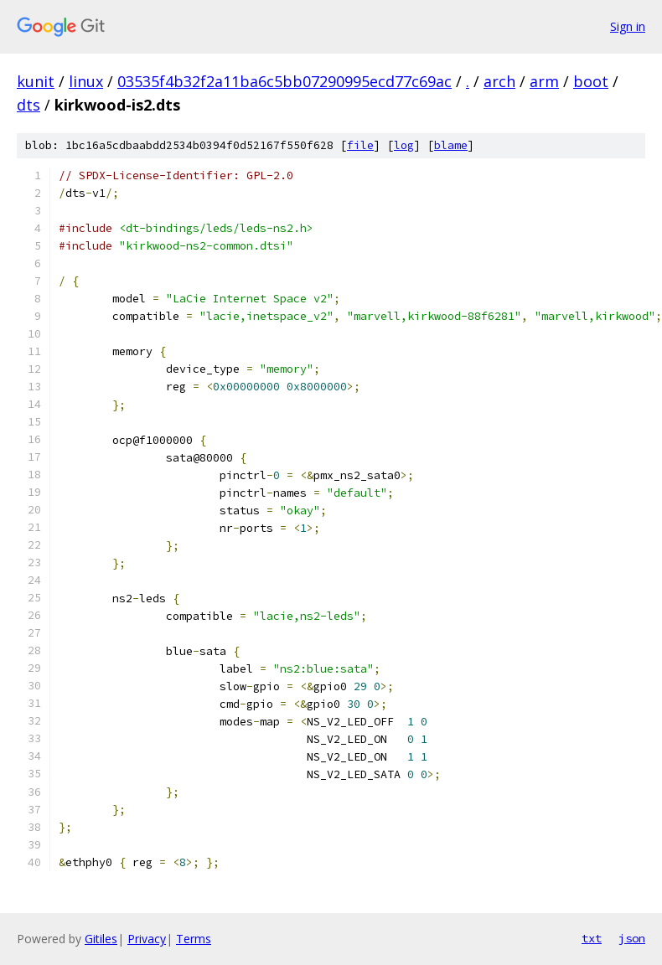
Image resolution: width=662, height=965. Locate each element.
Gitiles (101, 939)
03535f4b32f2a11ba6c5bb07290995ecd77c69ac (284, 81)
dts (28, 105)
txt (592, 938)
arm (544, 81)
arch (499, 81)
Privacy (146, 939)
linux (86, 81)
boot (590, 81)
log (404, 145)
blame (451, 145)
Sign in (627, 26)
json (631, 938)
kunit (35, 81)
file (360, 145)
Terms (193, 939)
